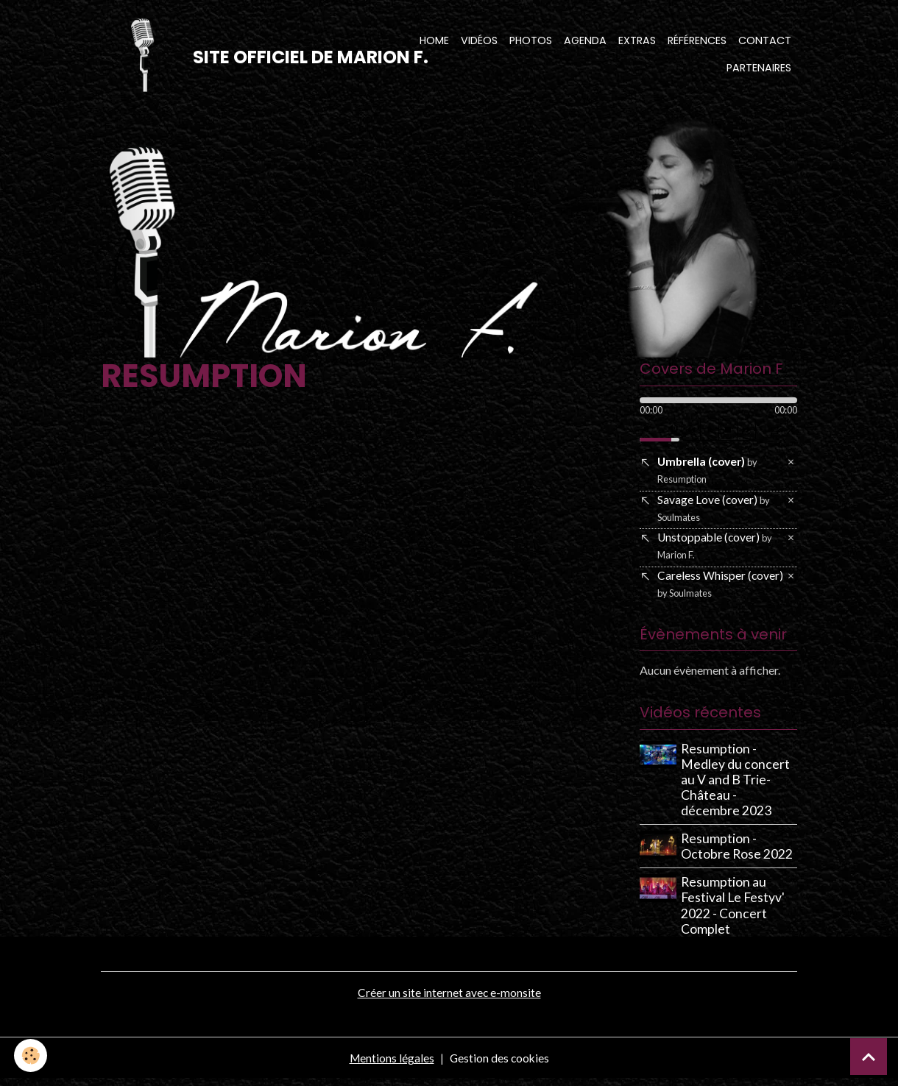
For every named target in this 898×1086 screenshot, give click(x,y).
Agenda (585, 41)
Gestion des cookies (500, 1065)
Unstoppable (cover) (715, 551)
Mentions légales (390, 1065)
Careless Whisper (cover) (720, 590)
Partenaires (758, 69)
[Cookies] (31, 1055)
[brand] (243, 56)
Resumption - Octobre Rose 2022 (738, 854)
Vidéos (479, 41)
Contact (764, 41)
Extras (637, 41)
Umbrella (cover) (709, 473)
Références (697, 41)
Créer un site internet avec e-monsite (449, 1000)
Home (434, 41)
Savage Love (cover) (714, 512)
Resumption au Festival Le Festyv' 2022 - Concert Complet (734, 913)
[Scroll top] (868, 1056)
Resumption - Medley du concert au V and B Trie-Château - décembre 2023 (736, 787)
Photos (530, 41)
